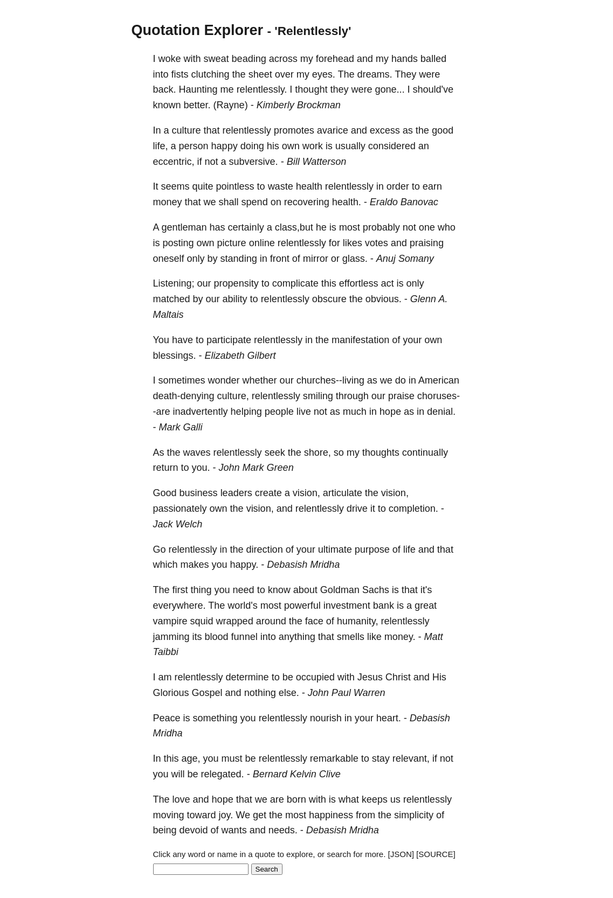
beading (249, 58)
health (309, 186)
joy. (226, 815)
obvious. (384, 299)
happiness (331, 815)
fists (180, 74)
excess (385, 130)
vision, (306, 493)
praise (401, 396)
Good (165, 493)
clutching (210, 74)
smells (350, 636)
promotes (294, 130)
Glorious (171, 692)
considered (392, 146)
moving (168, 815)
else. (289, 692)
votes (376, 243)
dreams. (374, 74)
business (199, 493)
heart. (388, 718)
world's (242, 605)
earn (432, 186)
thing (201, 589)
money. (400, 636)
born (296, 799)
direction (264, 549)
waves (197, 452)
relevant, (411, 758)
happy (224, 146)
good (442, 130)
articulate (342, 493)
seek (275, 452)
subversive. (253, 161)
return (165, 467)
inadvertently (200, 411)
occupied (315, 677)
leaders (236, 493)
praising (427, 243)
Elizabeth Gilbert (240, 355)
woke (170, 58)
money (167, 202)
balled (433, 58)
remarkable (334, 758)
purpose (372, 549)
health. (346, 202)
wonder (224, 380)
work (312, 146)
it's (426, 589)
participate (228, 340)
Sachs (375, 589)
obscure (329, 299)
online (262, 243)
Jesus (370, 677)
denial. (441, 411)
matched (171, 299)
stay (381, 758)
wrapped (234, 621)
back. (164, 89)
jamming (171, 636)
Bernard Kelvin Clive (297, 774)
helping (246, 411)
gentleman (184, 227)
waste (280, 186)
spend (255, 202)
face (314, 621)
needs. (283, 830)
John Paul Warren (346, 692)
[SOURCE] (436, 854)
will (178, 774)
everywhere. (179, 605)
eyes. (323, 74)
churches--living (330, 380)
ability (235, 299)
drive (357, 508)
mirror (315, 258)
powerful (302, 605)
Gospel (207, 692)
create (268, 493)
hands (404, 58)
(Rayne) (230, 105)
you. (201, 467)
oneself (168, 258)
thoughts (381, 452)
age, (191, 758)
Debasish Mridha (303, 564)
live (304, 411)
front (280, 258)
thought (311, 89)
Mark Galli (181, 427)
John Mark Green (256, 467)
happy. (244, 564)
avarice (332, 130)
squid (201, 621)
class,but (294, 227)
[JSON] (401, 854)
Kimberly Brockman (299, 105)
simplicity (413, 815)
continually (425, 452)
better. (197, 105)
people (279, 411)
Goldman (340, 589)
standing (239, 258)
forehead (335, 58)
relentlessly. (262, 89)
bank (383, 605)
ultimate (335, 549)
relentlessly (247, 130)
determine (247, 677)
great (426, 605)
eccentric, (174, 161)
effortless (358, 283)
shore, (317, 452)
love (181, 799)
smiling (318, 396)
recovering (306, 202)
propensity (236, 283)
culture (186, 130)
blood (217, 636)
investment (346, 605)
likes (352, 243)
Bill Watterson (317, 161)
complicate (295, 283)
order (398, 186)
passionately (180, 508)
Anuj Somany (405, 258)
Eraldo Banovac (404, 202)
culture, (233, 396)
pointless (235, 186)
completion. (413, 508)
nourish (326, 718)
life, (160, 146)
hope (390, 411)
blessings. (174, 355)
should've (433, 89)
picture (231, 243)
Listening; (174, 283)
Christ (398, 677)
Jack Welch (178, 524)
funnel (244, 636)
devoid (194, 830)
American (438, 380)
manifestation (360, 340)
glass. (355, 258)
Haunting (198, 89)
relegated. (222, 774)
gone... (389, 89)
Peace (167, 718)
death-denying (184, 396)
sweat (216, 58)
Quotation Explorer (198, 30)
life (409, 549)
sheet (260, 74)
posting (178, 243)
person (194, 146)
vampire (170, 621)
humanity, (357, 621)
